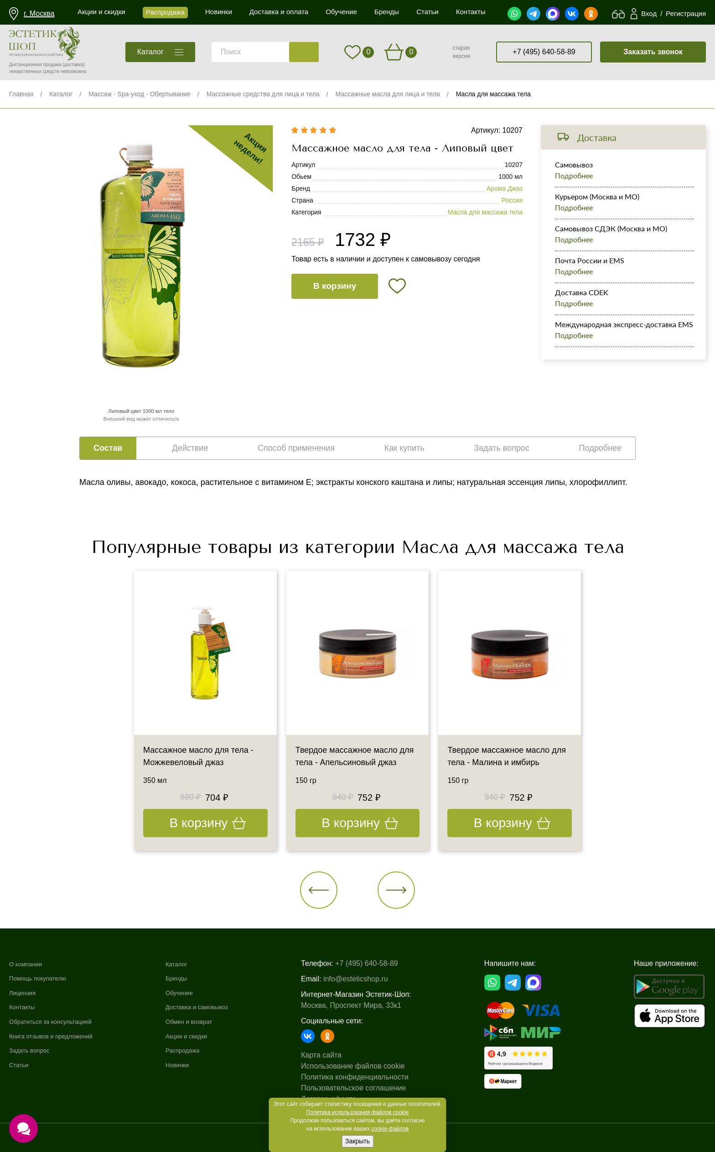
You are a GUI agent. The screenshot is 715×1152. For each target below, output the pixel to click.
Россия (512, 200)
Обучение (192, 992)
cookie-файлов (390, 1129)
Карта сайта (337, 1055)
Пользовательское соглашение (369, 1088)
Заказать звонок (653, 52)
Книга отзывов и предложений (60, 1036)
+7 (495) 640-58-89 (544, 52)
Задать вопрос (33, 1050)
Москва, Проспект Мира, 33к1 (367, 1005)
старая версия (461, 52)
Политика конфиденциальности (371, 1077)
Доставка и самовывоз (214, 1007)
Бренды (189, 978)
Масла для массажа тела (493, 94)
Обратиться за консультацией (59, 1021)
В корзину (334, 286)
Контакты (25, 1007)
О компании (29, 964)
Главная (21, 94)
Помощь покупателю (44, 978)
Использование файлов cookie (369, 1066)
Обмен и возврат (204, 1021)
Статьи (21, 1065)
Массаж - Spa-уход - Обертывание (139, 94)
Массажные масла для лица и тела (388, 94)
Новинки (190, 1065)
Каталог (61, 94)
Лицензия (25, 992)
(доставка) (73, 64)
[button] (319, 890)
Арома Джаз (505, 188)
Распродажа (197, 1050)
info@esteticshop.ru (372, 979)
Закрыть (357, 1141)
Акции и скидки (201, 1036)
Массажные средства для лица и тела (263, 94)
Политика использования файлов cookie (357, 1112)
